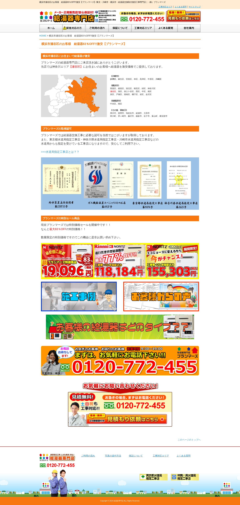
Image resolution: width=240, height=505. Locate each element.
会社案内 (189, 28)
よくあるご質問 (166, 28)
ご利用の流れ (97, 28)
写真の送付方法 (113, 455)
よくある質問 (181, 7)
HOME (42, 35)
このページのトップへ (189, 439)
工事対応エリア (165, 7)
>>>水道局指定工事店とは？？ (60, 151)
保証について (120, 28)
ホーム (51, 28)
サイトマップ (195, 7)
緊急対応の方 (74, 28)
